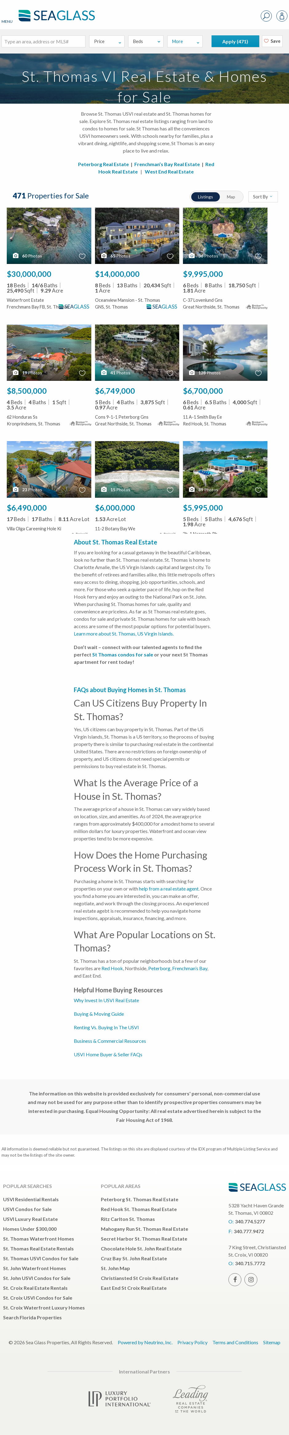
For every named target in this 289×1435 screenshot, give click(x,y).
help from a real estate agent (169, 888)
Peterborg (159, 968)
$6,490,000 (27, 507)
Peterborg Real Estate (103, 164)
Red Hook (112, 968)
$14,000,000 (117, 273)
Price (108, 41)
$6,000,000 (115, 507)
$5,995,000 (203, 507)
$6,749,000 (115, 390)
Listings (204, 196)
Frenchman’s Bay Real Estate (167, 164)
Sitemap (271, 1342)
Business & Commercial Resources (110, 1041)
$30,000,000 (29, 273)
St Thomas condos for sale (122, 654)
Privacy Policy (192, 1342)
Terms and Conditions (235, 1342)
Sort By (263, 196)
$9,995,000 (203, 273)
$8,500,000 (27, 390)
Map (231, 196)
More (186, 41)
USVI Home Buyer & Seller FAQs (108, 1054)
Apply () (235, 41)
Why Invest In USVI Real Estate (106, 1000)
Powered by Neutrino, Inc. (145, 1342)
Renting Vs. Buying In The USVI (106, 1027)
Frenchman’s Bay (189, 968)
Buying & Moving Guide (99, 1014)
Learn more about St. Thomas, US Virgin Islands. (124, 633)
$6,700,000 (203, 390)
